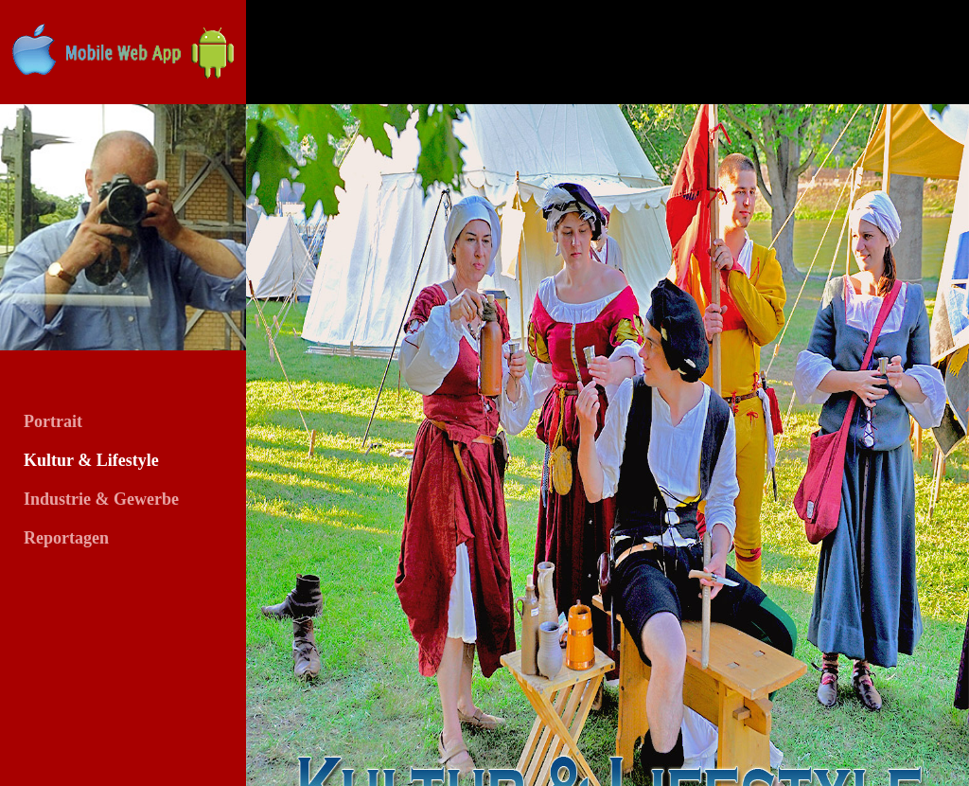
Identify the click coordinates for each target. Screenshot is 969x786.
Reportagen (66, 537)
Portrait (53, 421)
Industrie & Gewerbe (101, 499)
